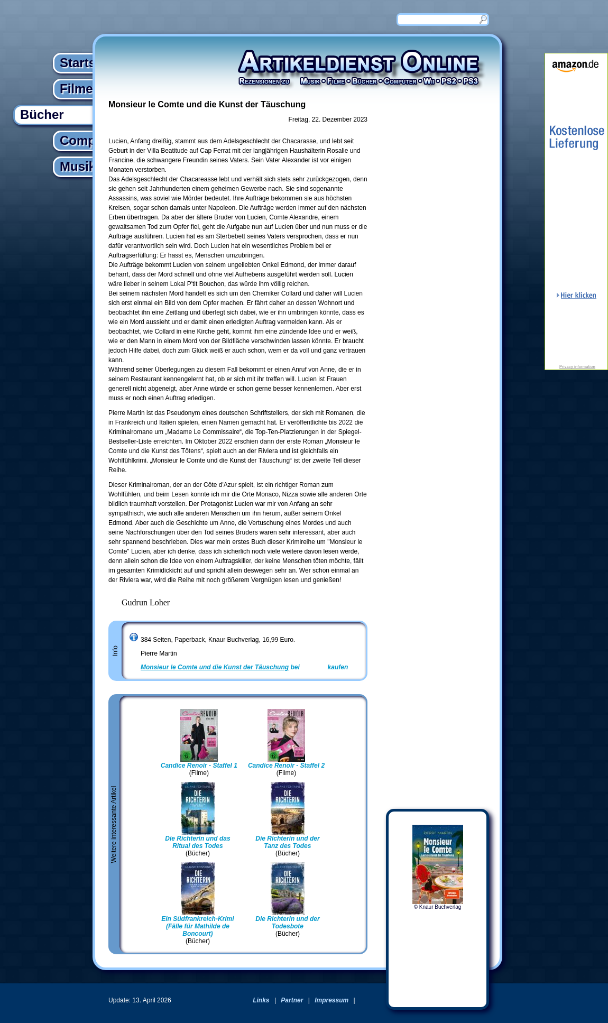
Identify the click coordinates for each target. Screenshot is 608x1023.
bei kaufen (244, 667)
